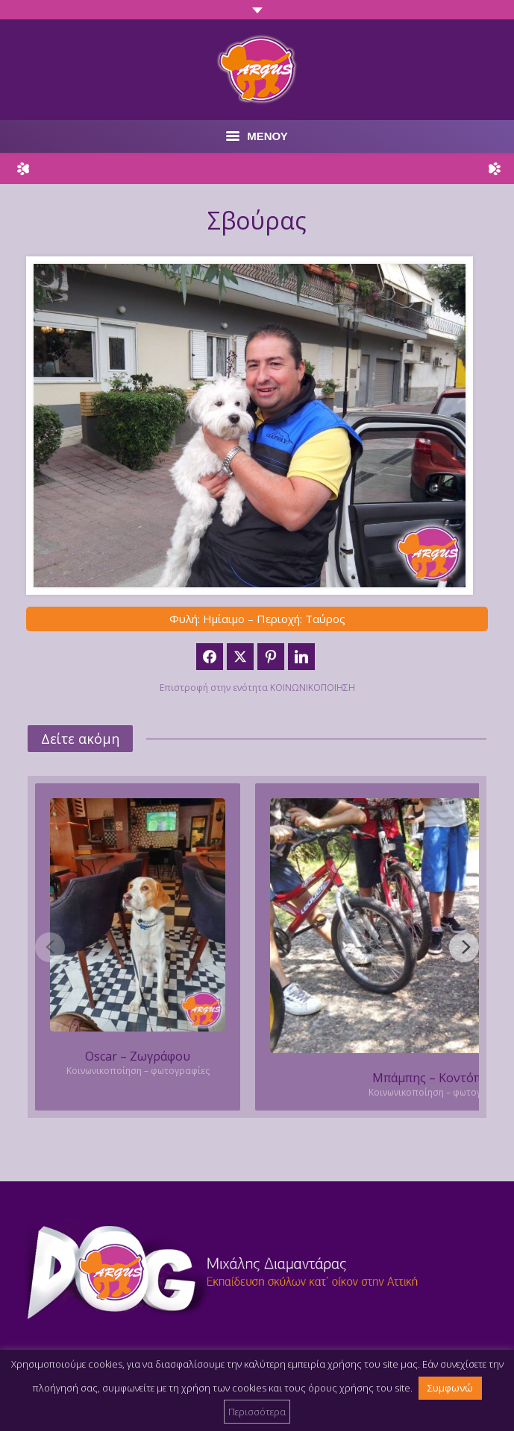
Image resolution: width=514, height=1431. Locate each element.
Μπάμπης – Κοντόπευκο (440, 1078)
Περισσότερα (257, 1411)
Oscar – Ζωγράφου (137, 1056)
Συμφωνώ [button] (450, 1387)
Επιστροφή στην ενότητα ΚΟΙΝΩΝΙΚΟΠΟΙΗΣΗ (257, 687)
